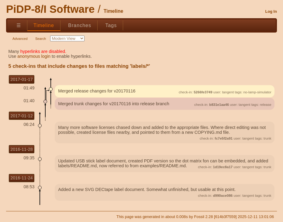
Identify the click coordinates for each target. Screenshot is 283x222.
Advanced (20, 38)
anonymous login (33, 56)
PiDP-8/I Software (50, 9)
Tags (111, 25)
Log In (271, 11)
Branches (79, 25)
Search (40, 38)
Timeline (43, 25)
